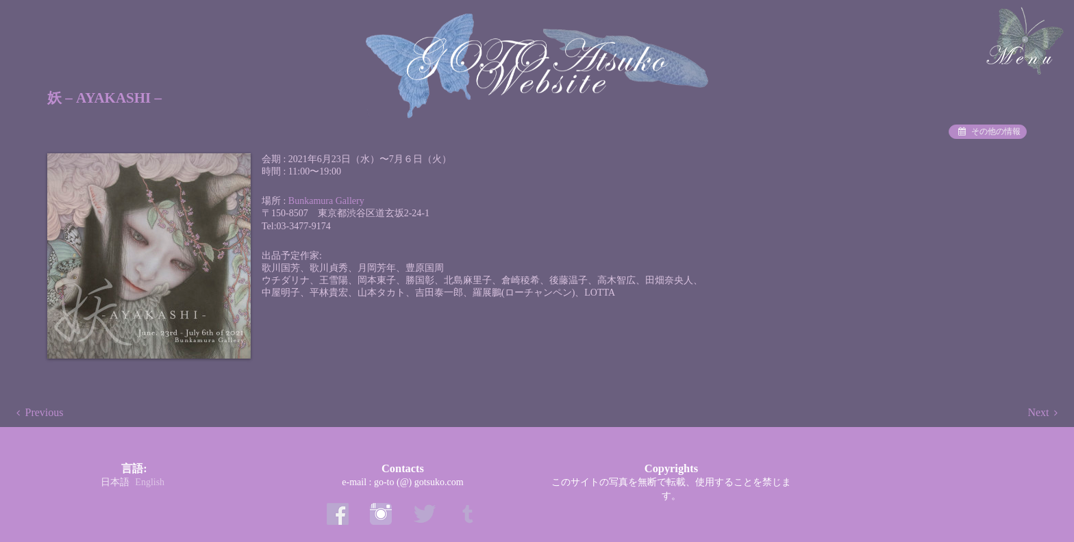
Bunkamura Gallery (326, 201)
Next (1038, 412)
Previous (44, 412)
